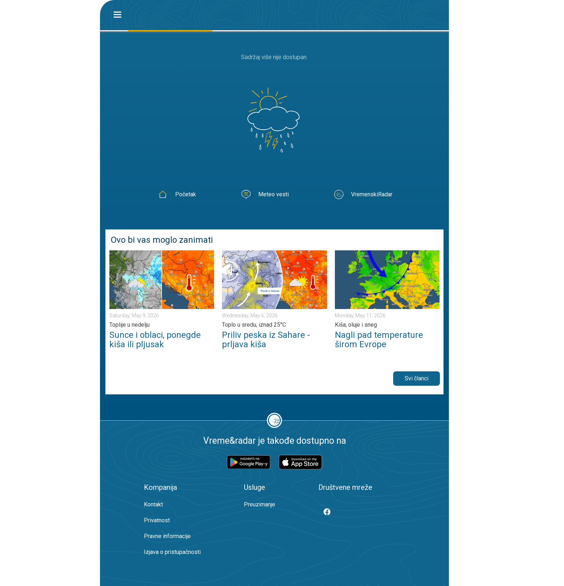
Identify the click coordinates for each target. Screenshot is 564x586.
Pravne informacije (167, 536)
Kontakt (153, 504)
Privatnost (157, 520)
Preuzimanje (259, 504)
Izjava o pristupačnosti (172, 552)
